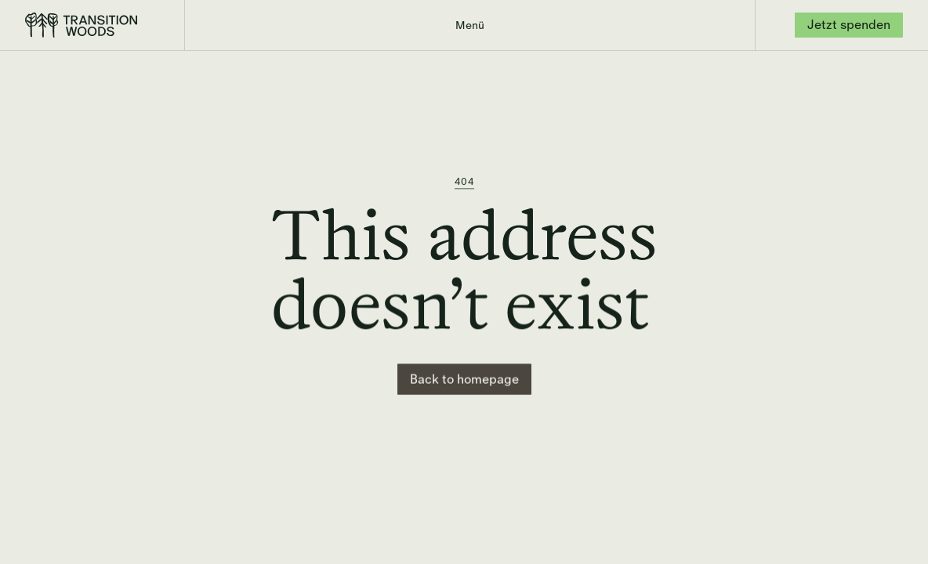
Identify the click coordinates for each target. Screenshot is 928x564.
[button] (470, 25)
